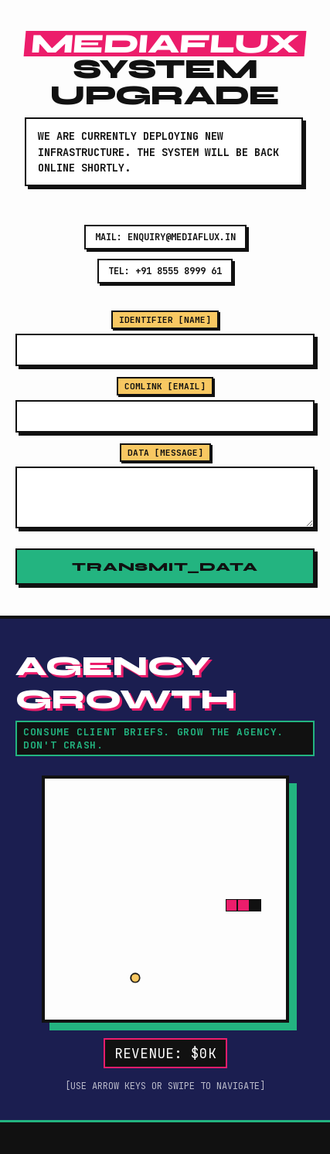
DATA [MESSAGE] (165, 452)
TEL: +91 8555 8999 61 (165, 271)
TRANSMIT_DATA (164, 566)
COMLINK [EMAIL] (165, 386)
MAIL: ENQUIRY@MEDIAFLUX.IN (165, 237)
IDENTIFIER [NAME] (165, 319)
